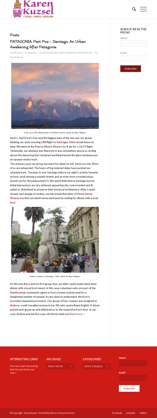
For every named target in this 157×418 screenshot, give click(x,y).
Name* (133, 41)
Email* (133, 56)
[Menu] (141, 9)
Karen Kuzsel (16, 57)
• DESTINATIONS (50, 53)
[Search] (132, 9)
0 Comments (30, 53)
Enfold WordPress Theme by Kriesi (57, 413)
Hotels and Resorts (68, 53)
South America (85, 53)
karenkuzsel (30, 413)
